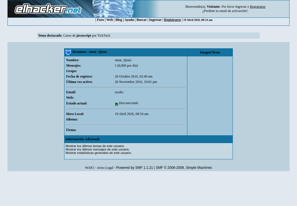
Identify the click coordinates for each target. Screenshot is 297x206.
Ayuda (129, 20)
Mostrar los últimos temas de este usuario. (95, 146)
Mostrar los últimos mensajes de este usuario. (98, 149)
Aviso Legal (105, 168)
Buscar (141, 20)
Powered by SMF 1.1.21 (134, 168)
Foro (100, 20)
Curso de (77, 35)
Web (109, 20)
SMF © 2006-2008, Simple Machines (184, 168)
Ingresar (240, 7)
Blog (118, 20)
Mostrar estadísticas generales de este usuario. (99, 152)
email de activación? (233, 11)
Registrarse (172, 20)
